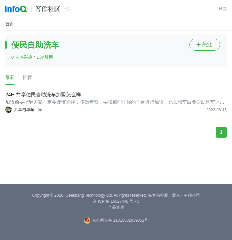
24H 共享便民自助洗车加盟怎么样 (43, 94)
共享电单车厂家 (28, 109)
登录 (222, 9)
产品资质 (116, 207)
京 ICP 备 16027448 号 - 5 (116, 201)
